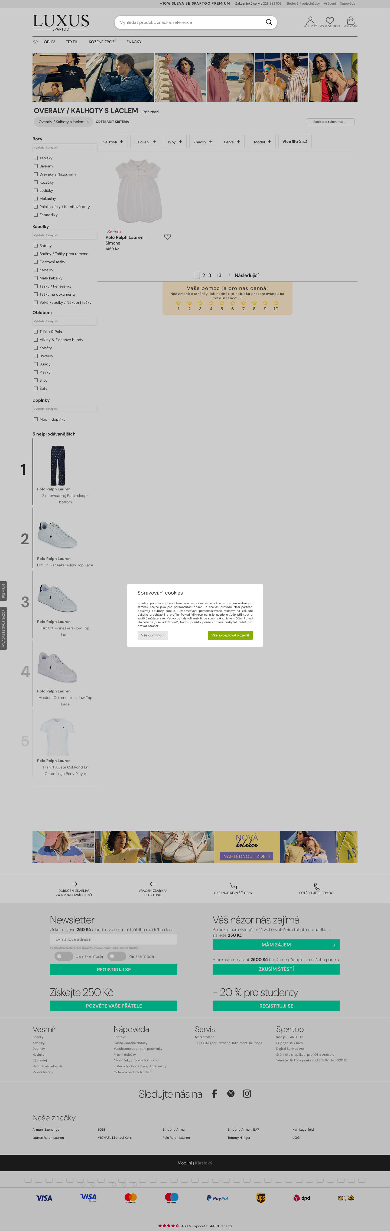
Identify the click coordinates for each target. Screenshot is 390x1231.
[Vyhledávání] (269, 22)
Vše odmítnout (152, 635)
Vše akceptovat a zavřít (230, 635)
